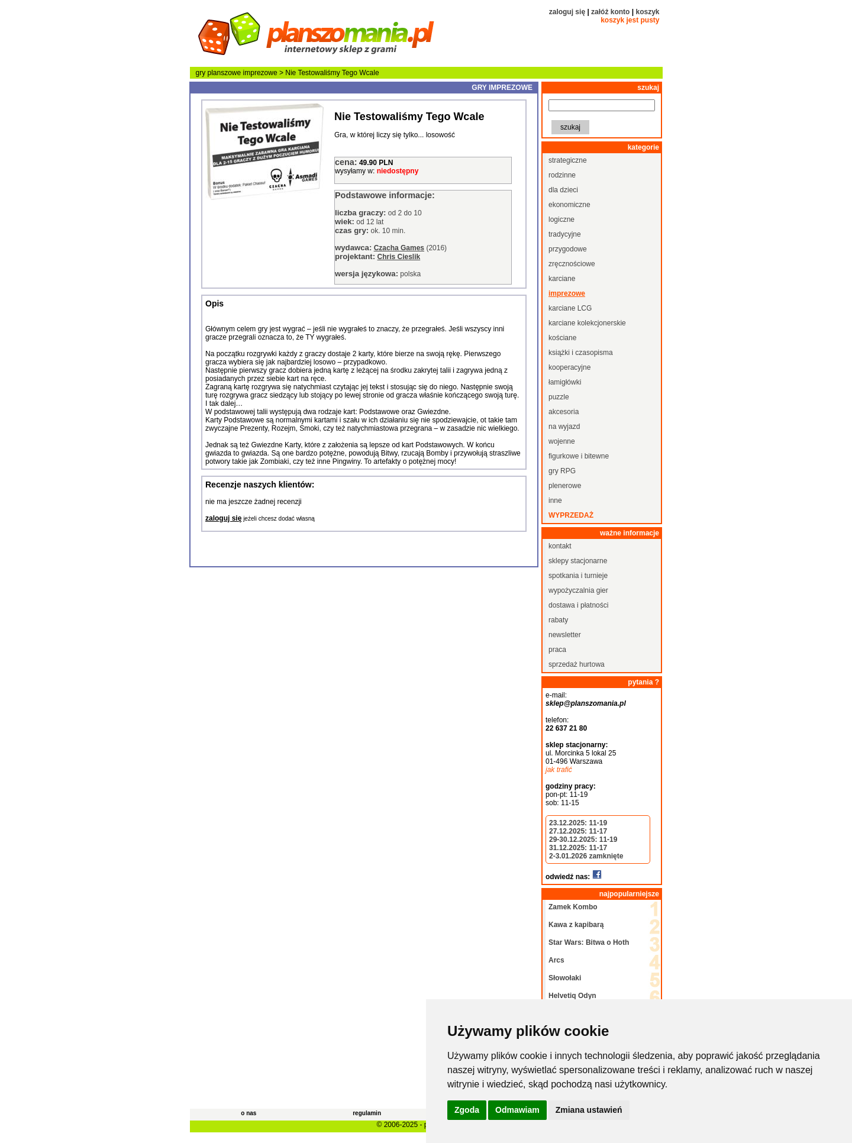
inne (555, 500)
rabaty (558, 620)
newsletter (564, 635)
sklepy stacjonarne (577, 561)
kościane (562, 338)
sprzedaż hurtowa (576, 664)
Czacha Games (399, 248)
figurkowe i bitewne (578, 456)
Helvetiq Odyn (572, 996)
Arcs (556, 960)
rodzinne (562, 175)
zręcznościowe (571, 264)
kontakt (560, 546)
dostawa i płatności (578, 605)
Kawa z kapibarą (576, 925)
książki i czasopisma (580, 352)
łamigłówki (564, 382)
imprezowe (260, 73)
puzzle (558, 397)
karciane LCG (570, 308)
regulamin (367, 1113)
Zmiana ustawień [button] (589, 1110)
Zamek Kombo (573, 907)
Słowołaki (564, 978)
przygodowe (567, 249)
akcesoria (563, 412)
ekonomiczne (569, 205)
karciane (561, 279)
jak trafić (559, 770)
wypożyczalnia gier (578, 590)
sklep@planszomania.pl (586, 703)
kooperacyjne (569, 367)
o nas (248, 1113)
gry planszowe (218, 73)
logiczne (561, 219)
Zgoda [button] (466, 1110)
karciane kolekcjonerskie (587, 323)
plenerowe (564, 486)
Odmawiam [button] (517, 1110)
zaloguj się (567, 12)
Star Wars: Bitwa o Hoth (588, 942)
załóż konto (610, 12)
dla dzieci (563, 190)
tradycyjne (564, 234)
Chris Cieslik (398, 257)
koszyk (647, 12)
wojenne (561, 441)
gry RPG (562, 471)
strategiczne (567, 160)
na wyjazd (564, 426)
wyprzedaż (570, 515)
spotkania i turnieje (578, 576)
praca (557, 649)
